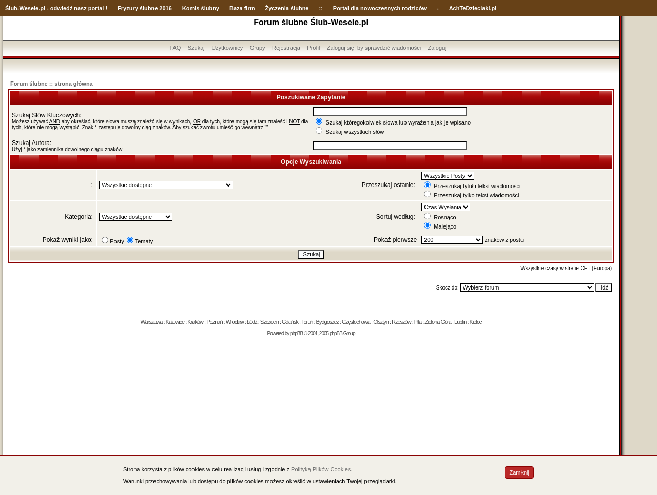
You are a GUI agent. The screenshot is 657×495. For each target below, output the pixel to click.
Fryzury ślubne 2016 (145, 8)
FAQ (175, 48)
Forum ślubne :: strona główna (51, 83)
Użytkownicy (227, 48)
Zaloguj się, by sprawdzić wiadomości (374, 48)
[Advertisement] (311, 418)
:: (320, 8)
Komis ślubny (200, 8)
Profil (313, 48)
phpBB (296, 333)
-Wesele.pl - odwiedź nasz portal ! (62, 8)
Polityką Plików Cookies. (321, 469)
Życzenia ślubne (287, 8)
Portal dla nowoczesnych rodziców (380, 8)
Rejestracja (286, 48)
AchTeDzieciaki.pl (473, 8)
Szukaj (196, 48)
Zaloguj (437, 48)
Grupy (257, 48)
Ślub (11, 8)
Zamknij (519, 472)
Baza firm (242, 8)
